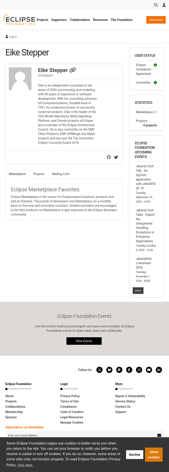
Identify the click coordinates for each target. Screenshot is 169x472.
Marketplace (146, 112)
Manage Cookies (71, 422)
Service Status (125, 401)
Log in (11, 36)
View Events (84, 341)
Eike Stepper (57, 70)
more (138, 290)
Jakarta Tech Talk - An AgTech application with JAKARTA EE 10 (146, 183)
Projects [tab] (38, 174)
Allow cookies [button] (154, 454)
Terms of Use (69, 401)
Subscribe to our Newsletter (24, 427)
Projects (42, 20)
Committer (146, 82)
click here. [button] (25, 465)
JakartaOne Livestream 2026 (144, 269)
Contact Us (122, 406)
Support (120, 412)
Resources (100, 20)
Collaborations (80, 20)
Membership (14, 412)
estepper (45, 75)
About (9, 396)
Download (156, 20)
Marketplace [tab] (17, 174)
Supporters (59, 20)
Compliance (68, 406)
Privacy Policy (70, 396)
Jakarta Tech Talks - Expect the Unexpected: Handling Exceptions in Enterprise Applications (146, 230)
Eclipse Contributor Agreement (146, 69)
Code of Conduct (71, 412)
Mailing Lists (61, 174)
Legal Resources (71, 417)
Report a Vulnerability (130, 396)
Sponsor (11, 417)
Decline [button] (134, 454)
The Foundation (121, 20)
